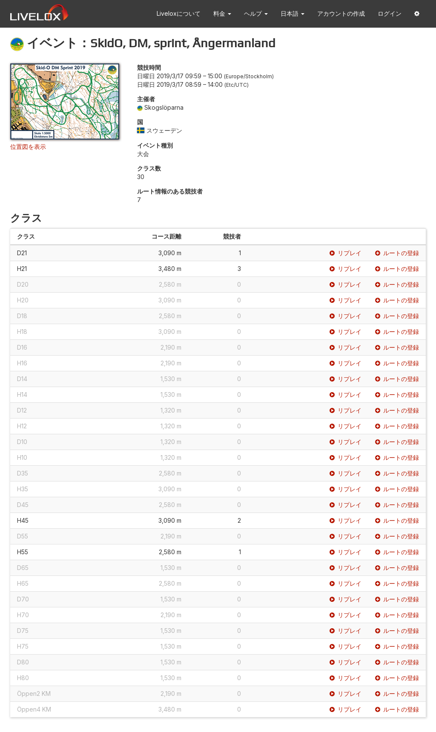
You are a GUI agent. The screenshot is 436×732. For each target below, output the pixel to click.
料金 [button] (222, 13)
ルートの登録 (397, 252)
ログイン (390, 13)
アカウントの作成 (341, 13)
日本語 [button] (292, 13)
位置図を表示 (28, 146)
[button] (417, 14)
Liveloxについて (179, 13)
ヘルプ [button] (256, 13)
